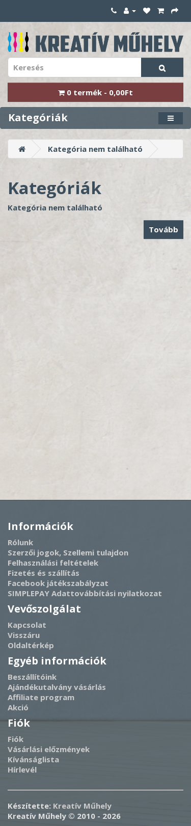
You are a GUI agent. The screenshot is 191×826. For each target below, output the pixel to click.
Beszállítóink (32, 677)
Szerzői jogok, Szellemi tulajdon (68, 552)
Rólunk (20, 542)
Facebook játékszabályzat (58, 583)
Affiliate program (41, 697)
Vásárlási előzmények (49, 749)
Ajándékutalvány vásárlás (57, 687)
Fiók (15, 739)
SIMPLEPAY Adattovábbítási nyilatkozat (85, 593)
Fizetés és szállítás (43, 573)
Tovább (163, 229)
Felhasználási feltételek (53, 562)
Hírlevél (22, 769)
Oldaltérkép (31, 645)
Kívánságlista (33, 759)
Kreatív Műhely (82, 806)
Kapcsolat (27, 625)
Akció (18, 707)
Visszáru (24, 635)
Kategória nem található (95, 149)
